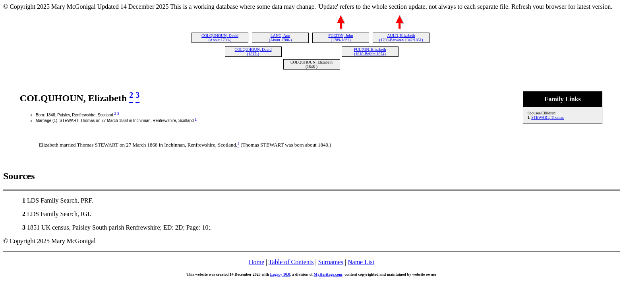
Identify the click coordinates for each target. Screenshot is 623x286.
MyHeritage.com (328, 274)
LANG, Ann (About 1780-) (280, 37)
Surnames (330, 262)
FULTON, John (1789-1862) (340, 37)
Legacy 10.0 (280, 274)
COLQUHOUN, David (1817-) (253, 51)
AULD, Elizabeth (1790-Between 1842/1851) (401, 37)
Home (256, 262)
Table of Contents (291, 262)
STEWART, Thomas (547, 117)
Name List (361, 262)
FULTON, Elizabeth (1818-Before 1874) (370, 51)
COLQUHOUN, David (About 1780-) (219, 37)
